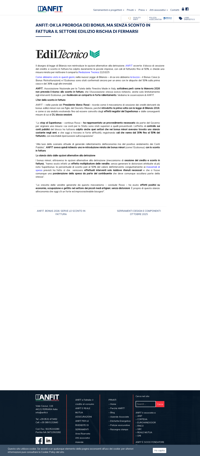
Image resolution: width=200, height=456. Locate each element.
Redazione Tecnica (88, 72)
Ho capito (159, 450)
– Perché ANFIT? (117, 408)
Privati (131, 9)
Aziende (79, 442)
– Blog (112, 412)
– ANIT (139, 416)
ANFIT (129, 65)
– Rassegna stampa (118, 429)
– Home (112, 404)
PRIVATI (112, 399)
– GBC (139, 429)
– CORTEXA (141, 419)
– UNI (138, 435)
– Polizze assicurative (119, 425)
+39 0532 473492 (48, 419)
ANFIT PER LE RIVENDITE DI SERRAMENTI (82, 425)
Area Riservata (183, 9)
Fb (186, 9)
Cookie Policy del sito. (53, 452)
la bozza (135, 77)
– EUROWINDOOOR (146, 422)
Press (142, 9)
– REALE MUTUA (144, 432)
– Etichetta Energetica (119, 421)
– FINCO (140, 425)
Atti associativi (159, 9)
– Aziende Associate (119, 416)
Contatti (174, 9)
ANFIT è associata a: (146, 412)
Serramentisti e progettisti (108, 9)
